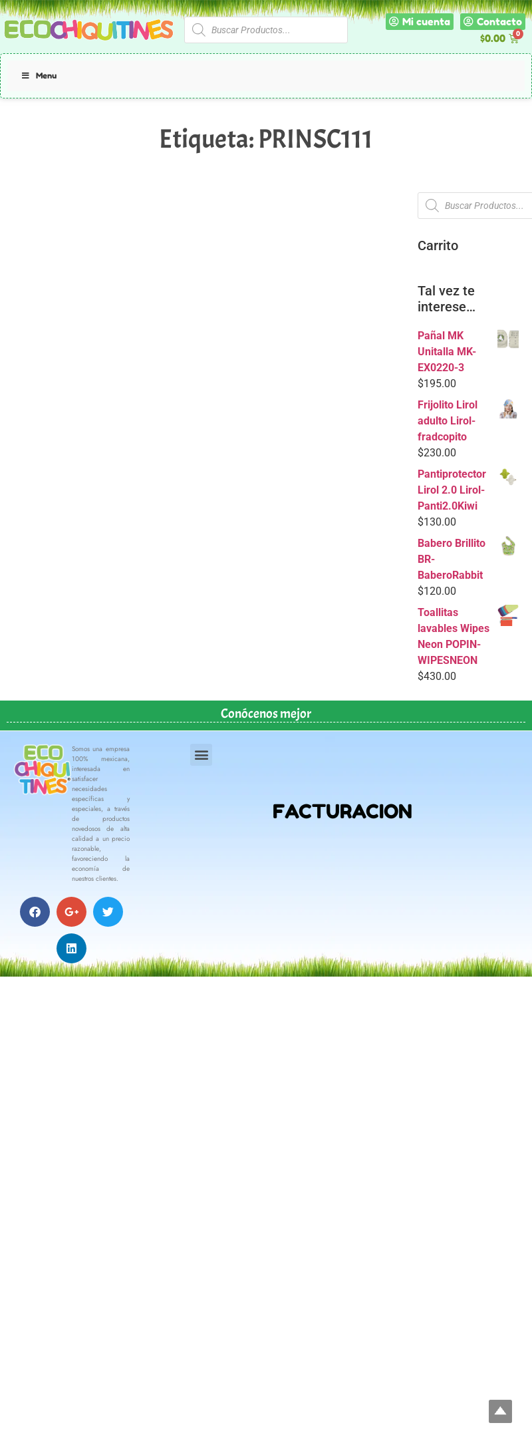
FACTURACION (342, 811)
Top (500, 1411)
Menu (39, 75)
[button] (201, 755)
